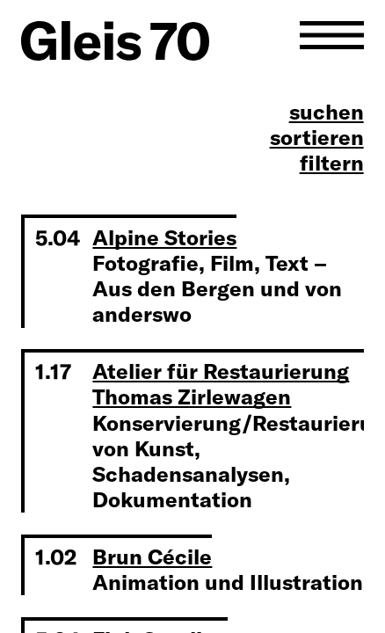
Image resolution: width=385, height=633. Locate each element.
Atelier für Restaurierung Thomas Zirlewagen (220, 384)
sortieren (317, 137)
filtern (332, 163)
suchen (326, 112)
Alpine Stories (164, 237)
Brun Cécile (152, 556)
